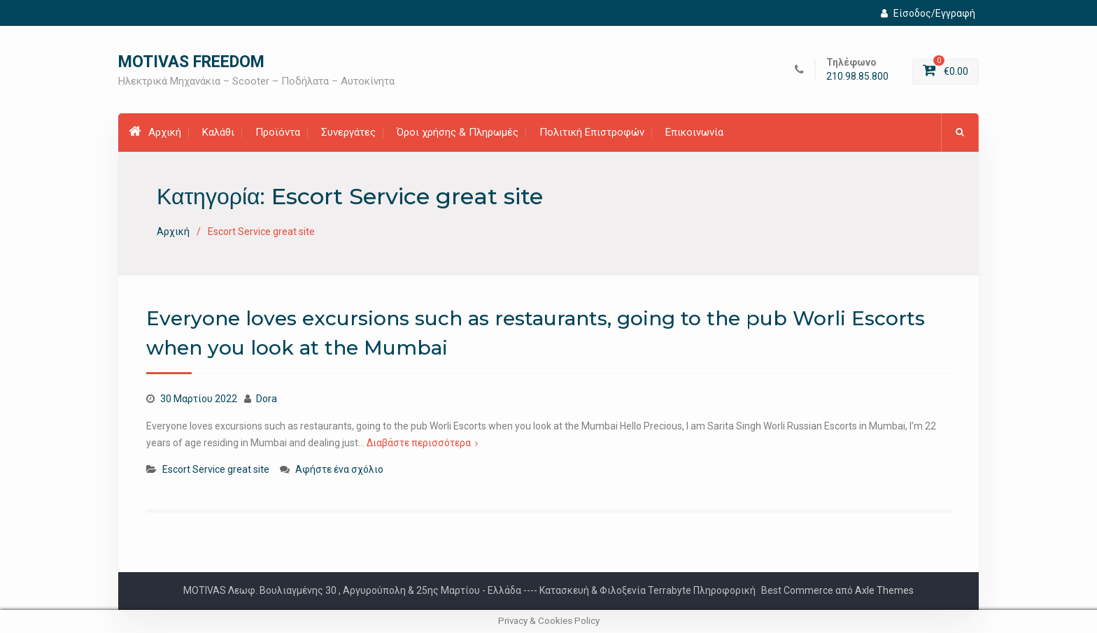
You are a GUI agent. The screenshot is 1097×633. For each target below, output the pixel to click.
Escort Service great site (215, 469)
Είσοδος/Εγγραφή (928, 13)
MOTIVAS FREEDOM (191, 61)
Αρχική (155, 131)
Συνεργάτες (348, 132)
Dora (266, 398)
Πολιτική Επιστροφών (591, 132)
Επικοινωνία (694, 132)
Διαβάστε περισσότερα (419, 442)
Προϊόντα (277, 132)
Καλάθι (218, 132)
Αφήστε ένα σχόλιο (339, 469)
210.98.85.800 (857, 76)
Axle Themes (884, 590)
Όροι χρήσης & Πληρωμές (457, 132)
